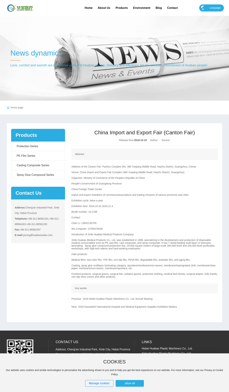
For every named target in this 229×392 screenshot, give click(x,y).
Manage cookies (99, 383)
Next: (74, 306)
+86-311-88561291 (38, 218)
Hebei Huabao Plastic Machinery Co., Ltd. (167, 348)
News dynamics (36, 53)
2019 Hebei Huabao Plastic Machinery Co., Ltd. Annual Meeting (117, 298)
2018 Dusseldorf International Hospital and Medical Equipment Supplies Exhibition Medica (127, 306)
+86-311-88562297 (30, 229)
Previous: (76, 298)
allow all (130, 383)
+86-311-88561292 (36, 224)
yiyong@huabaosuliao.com (38, 235)
